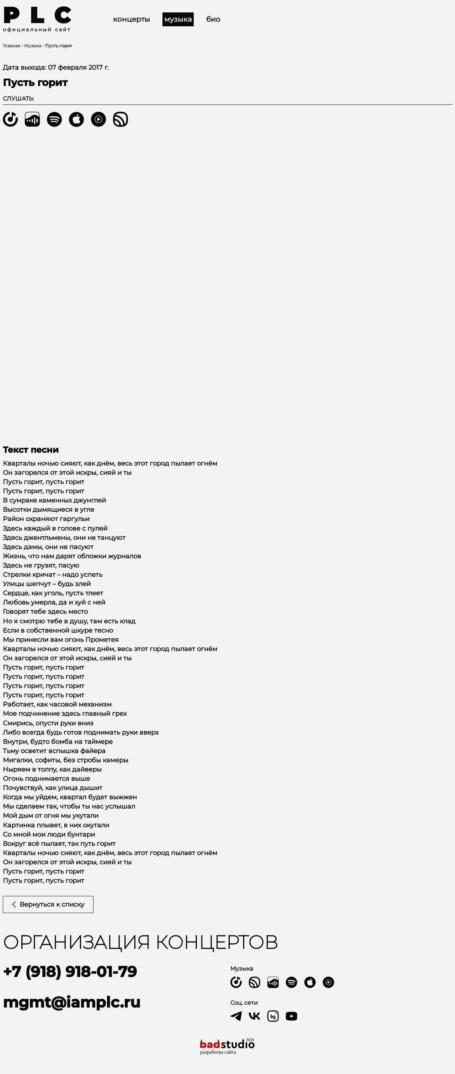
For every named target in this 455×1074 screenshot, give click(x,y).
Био (213, 19)
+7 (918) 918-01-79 (70, 971)
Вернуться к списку (48, 904)
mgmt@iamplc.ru (71, 1002)
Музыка (178, 19)
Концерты (131, 19)
